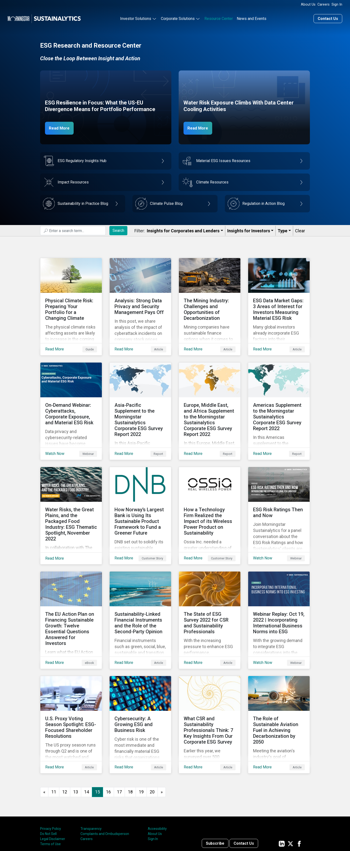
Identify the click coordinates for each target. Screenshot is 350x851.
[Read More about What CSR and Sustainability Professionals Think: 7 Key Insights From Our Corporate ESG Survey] (209, 689)
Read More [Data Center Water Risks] (200, 127)
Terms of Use (50, 804)
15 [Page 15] (97, 752)
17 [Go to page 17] (119, 752)
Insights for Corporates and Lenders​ (183, 230)
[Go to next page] (162, 752)
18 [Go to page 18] (130, 752)
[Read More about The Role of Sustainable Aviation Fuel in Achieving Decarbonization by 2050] (279, 689)
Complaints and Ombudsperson (104, 794)
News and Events (251, 18)
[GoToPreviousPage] (44, 752)
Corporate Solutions (178, 18)
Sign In (337, 4)
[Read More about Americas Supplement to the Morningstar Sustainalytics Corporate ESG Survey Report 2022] (279, 398)
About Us (308, 4)
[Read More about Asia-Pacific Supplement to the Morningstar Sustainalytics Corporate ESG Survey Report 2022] (140, 398)
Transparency (91, 789)
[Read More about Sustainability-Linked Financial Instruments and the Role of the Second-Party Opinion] (140, 592)
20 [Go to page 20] (152, 752)
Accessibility (157, 789)
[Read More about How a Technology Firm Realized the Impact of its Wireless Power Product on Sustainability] (209, 495)
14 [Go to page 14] (86, 752)
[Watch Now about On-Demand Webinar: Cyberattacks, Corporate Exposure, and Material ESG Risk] (71, 398)
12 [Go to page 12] (64, 752)
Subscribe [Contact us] (215, 803)
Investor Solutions (135, 18)
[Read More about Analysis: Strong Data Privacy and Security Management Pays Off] (140, 302)
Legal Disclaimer (52, 799)
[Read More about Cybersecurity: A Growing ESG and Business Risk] (140, 689)
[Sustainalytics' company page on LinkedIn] (282, 803)
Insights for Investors (248, 230)
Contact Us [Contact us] (328, 18)
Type (282, 230)
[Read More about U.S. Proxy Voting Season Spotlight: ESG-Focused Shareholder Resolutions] (71, 689)
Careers (323, 4)
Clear (300, 230)
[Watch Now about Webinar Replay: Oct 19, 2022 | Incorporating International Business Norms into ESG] (279, 592)
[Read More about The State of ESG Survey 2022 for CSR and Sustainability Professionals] (209, 592)
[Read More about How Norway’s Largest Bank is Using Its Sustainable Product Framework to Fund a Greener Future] (140, 495)
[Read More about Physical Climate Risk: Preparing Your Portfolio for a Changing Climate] (71, 302)
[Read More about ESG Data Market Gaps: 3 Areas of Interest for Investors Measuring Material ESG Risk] (279, 302)
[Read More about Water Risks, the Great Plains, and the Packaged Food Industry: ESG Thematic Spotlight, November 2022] (71, 495)
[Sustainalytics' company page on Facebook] (299, 803)
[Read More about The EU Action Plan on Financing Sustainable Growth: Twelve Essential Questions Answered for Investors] (71, 592)
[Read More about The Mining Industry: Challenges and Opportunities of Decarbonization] (209, 302)
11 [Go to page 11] (53, 752)
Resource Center (218, 18)
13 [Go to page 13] (75, 752)
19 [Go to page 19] (141, 752)
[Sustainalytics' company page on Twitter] (290, 803)
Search (118, 229)
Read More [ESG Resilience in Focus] (61, 127)
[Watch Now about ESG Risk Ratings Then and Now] (279, 495)
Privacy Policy (50, 789)
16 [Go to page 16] (108, 752)
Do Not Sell (48, 794)
